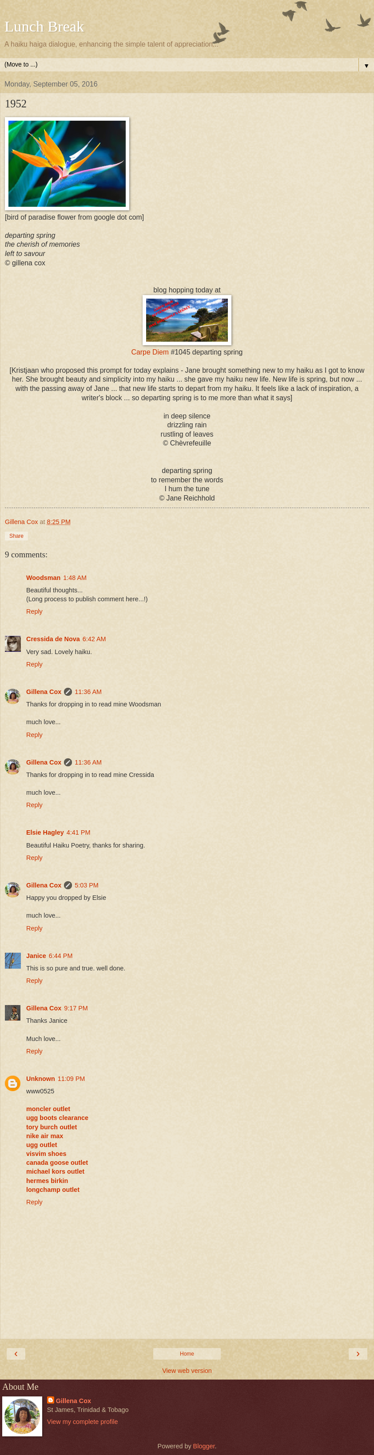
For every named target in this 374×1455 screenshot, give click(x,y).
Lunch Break (44, 26)
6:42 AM (94, 639)
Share (16, 536)
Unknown (40, 1078)
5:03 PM (87, 885)
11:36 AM (88, 691)
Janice (36, 955)
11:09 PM (71, 1078)
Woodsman (43, 577)
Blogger (204, 1446)
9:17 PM (76, 1008)
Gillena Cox (43, 691)
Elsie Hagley (45, 832)
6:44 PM (61, 955)
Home (187, 1354)
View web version (187, 1370)
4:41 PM (79, 832)
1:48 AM (75, 577)
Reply (34, 611)
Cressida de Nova (53, 639)
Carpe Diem (150, 352)
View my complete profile (82, 1421)
